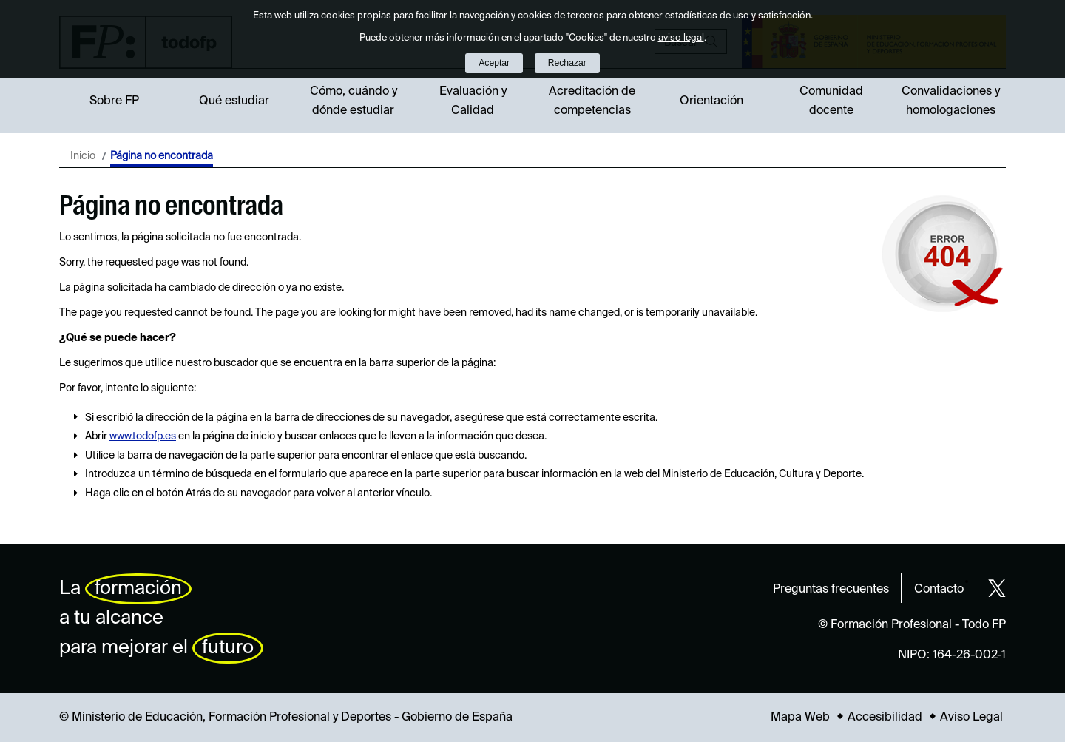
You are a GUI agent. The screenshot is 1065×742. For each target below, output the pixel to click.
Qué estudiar (234, 101)
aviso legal (681, 38)
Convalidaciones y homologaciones (951, 101)
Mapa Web (800, 718)
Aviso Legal (971, 718)
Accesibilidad (885, 718)
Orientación (711, 101)
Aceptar (494, 63)
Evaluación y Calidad (473, 101)
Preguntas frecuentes (831, 590)
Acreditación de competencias (592, 101)
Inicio (82, 156)
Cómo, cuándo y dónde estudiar (353, 101)
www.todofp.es (142, 436)
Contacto (939, 590)
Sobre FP (114, 101)
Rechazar (567, 63)
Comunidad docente (831, 101)
